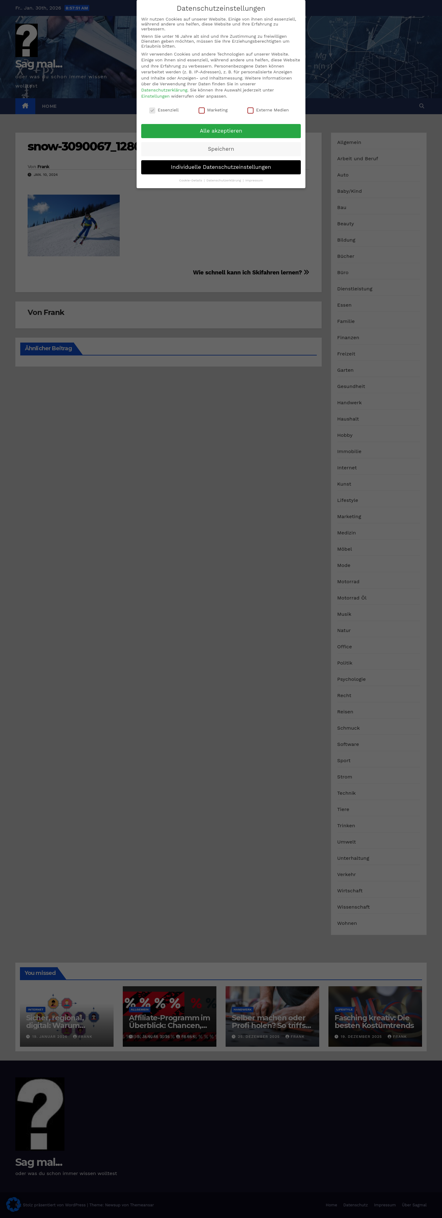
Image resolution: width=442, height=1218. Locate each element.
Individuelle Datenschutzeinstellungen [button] (221, 167)
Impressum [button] (254, 180)
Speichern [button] (221, 149)
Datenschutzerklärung (164, 89)
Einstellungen (155, 96)
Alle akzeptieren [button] (221, 131)
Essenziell (164, 109)
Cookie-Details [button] (191, 180)
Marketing (213, 109)
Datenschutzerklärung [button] (224, 180)
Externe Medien (268, 109)
